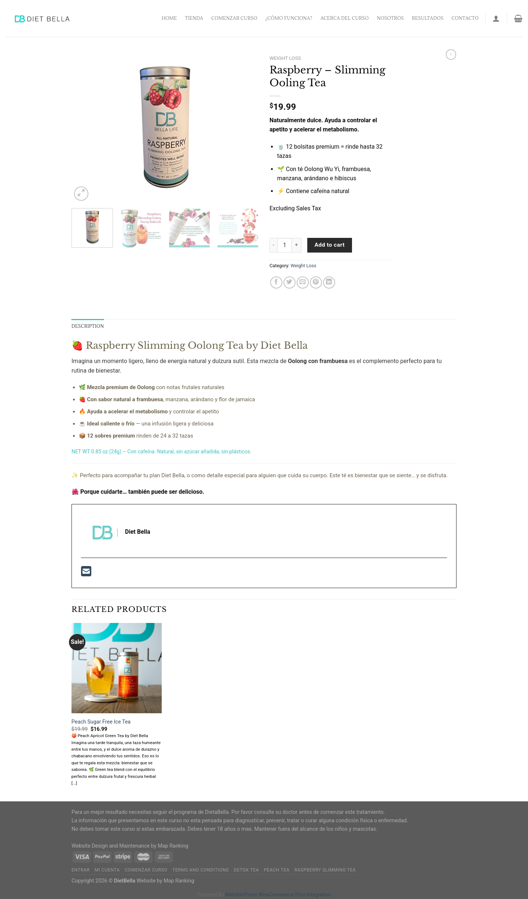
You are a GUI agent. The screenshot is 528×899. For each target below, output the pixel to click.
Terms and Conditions (200, 870)
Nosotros (390, 18)
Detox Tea (246, 870)
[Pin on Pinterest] (316, 282)
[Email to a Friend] (303, 282)
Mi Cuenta (107, 870)
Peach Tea (277, 870)
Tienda (194, 18)
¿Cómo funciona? (288, 18)
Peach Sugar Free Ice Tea (101, 722)
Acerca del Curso (344, 18)
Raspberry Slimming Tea (325, 870)
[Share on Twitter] (289, 282)
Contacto (465, 18)
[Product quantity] (284, 245)
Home (169, 18)
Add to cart (330, 245)
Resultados (427, 18)
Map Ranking (173, 846)
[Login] (496, 18)
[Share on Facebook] (276, 282)
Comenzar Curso (234, 18)
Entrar (81, 870)
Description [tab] (88, 326)
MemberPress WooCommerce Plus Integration (278, 895)
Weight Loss (285, 58)
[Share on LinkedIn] (329, 282)
